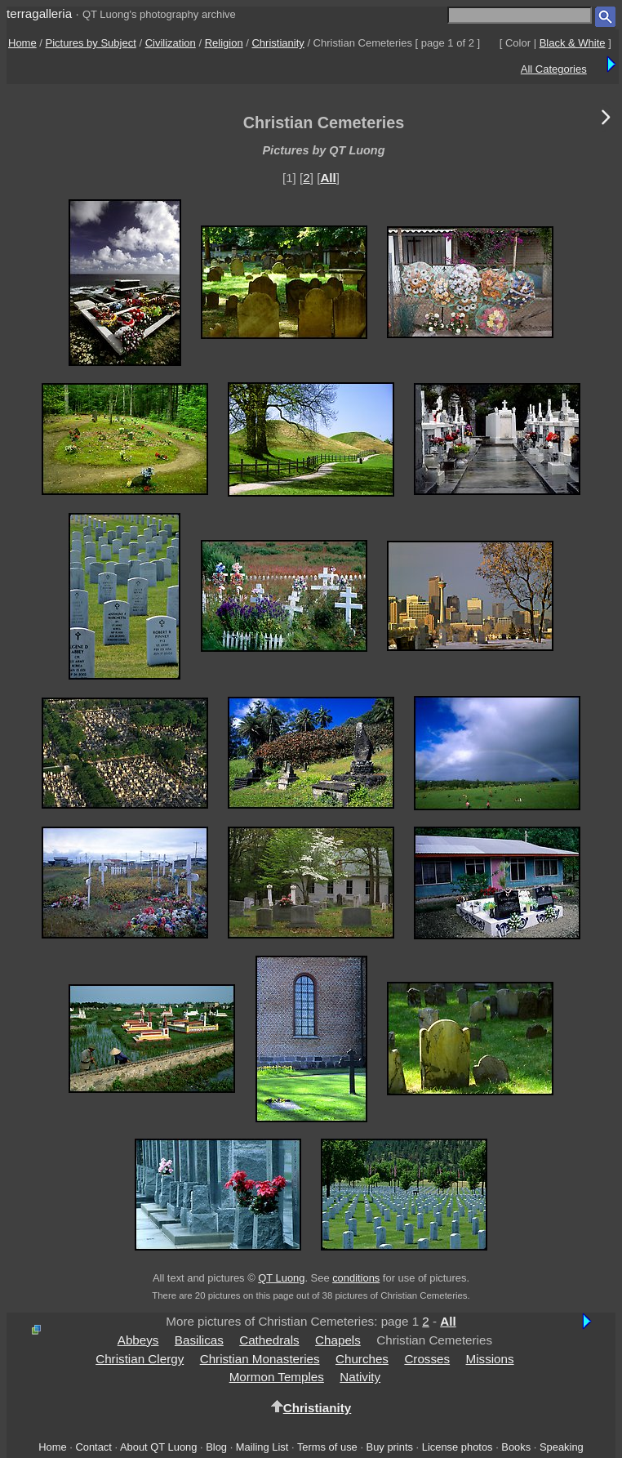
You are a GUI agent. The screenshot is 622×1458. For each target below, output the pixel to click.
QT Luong (281, 1278)
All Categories (554, 69)
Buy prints (390, 1447)
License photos (457, 1447)
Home (22, 43)
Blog (216, 1447)
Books (516, 1447)
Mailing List (262, 1447)
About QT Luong (158, 1447)
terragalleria (39, 13)
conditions (356, 1278)
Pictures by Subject (91, 43)
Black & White (573, 43)
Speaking (562, 1447)
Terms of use (327, 1447)
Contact (93, 1447)
